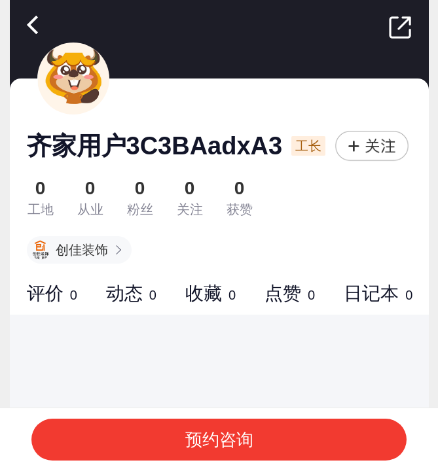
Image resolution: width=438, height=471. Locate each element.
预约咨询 (219, 439)
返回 (35, 25)
